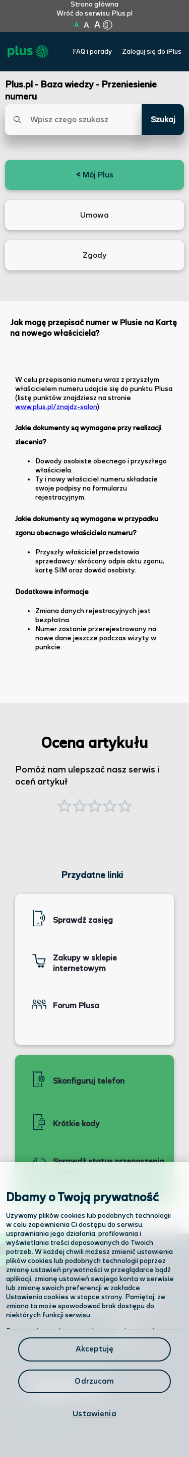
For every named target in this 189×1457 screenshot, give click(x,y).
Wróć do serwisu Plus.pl (94, 13)
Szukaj (163, 120)
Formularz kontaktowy (69, 1360)
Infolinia (41, 1418)
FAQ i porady (92, 52)
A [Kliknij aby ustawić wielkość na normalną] (76, 25)
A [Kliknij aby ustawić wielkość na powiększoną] (86, 25)
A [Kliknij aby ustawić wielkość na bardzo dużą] (97, 25)
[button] (125, 807)
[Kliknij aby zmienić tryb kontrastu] (107, 25)
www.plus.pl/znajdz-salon (56, 407)
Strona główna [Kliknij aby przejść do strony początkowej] (94, 4)
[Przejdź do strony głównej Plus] (28, 52)
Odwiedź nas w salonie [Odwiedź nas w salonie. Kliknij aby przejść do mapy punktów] (79, 1332)
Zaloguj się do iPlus (151, 52)
